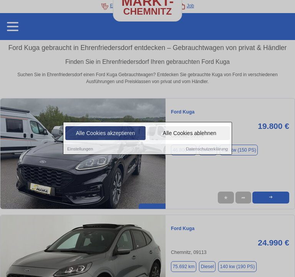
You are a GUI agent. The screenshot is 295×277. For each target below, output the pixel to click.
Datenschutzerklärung (207, 149)
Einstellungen (80, 149)
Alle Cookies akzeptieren (105, 133)
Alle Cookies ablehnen (189, 133)
